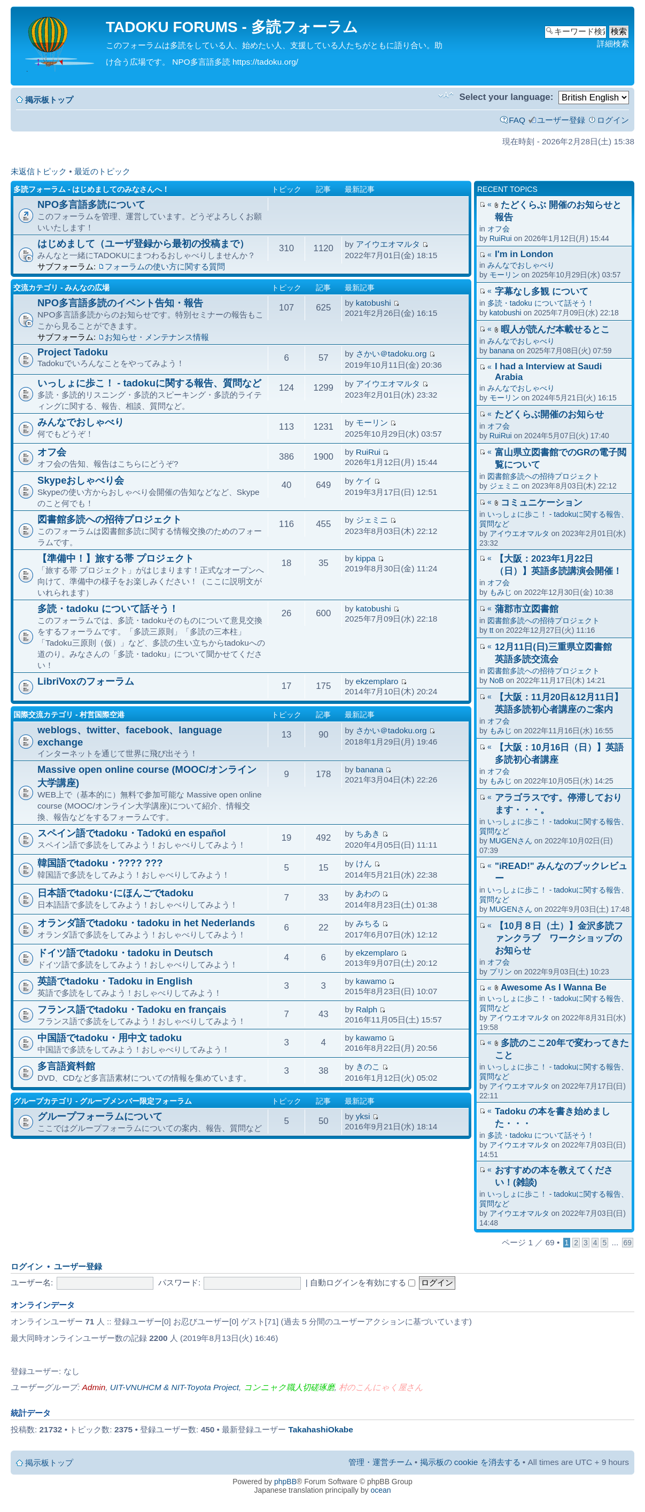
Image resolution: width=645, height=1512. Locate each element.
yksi (363, 1116)
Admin (94, 1387)
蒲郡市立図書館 (526, 609)
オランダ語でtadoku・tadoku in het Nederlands (146, 922)
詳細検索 (613, 43)
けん (364, 863)
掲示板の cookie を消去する (470, 1462)
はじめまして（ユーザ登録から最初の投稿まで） (143, 243)
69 (628, 1242)
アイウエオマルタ (519, 533)
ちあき (368, 833)
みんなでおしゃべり (521, 265)
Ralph (366, 1009)
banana (502, 350)
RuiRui (500, 238)
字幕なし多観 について (541, 291)
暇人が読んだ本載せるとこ (555, 329)
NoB (496, 680)
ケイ (364, 480)
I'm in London (524, 254)
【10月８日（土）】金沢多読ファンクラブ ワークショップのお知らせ (559, 938)
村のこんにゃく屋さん (381, 1387)
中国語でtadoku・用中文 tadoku (109, 1037)
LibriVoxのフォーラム (85, 681)
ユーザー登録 (561, 120)
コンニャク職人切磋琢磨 (289, 1387)
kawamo (371, 981)
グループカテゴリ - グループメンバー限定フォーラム (102, 1101)
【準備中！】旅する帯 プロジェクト (115, 558)
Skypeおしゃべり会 (80, 480)
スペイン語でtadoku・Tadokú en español (131, 833)
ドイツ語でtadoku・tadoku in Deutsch (125, 952)
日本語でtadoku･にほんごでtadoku (115, 892)
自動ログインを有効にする (362, 1282)
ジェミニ (504, 486)
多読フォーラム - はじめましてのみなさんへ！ (91, 189)
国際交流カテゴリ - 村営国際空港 (69, 714)
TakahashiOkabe (321, 1429)
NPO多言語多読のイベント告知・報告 (120, 302)
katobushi (505, 312)
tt (491, 630)
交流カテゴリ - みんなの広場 (61, 287)
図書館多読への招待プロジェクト (543, 476)
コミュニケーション (541, 503)
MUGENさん (510, 840)
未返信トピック (39, 171)
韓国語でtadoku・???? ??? (100, 863)
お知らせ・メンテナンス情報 (157, 337)
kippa (366, 558)
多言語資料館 (66, 1066)
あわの (368, 893)
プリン (500, 971)
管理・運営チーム (380, 1462)
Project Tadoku (72, 352)
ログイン (613, 120)
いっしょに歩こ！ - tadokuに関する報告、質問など (149, 383)
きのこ (368, 1066)
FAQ (517, 120)
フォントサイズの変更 (446, 95)
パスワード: (179, 1282)
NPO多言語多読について (91, 204)
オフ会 (498, 228)
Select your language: (506, 97)
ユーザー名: (32, 1282)
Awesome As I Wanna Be (554, 987)
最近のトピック (102, 171)
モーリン (504, 274)
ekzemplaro (377, 681)
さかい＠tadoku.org (391, 353)
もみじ (500, 592)
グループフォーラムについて (99, 1116)
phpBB (285, 1481)
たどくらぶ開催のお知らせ (549, 414)
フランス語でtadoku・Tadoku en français (132, 1009)
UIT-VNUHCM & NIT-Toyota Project (174, 1387)
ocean (380, 1490)
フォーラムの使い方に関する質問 (165, 266)
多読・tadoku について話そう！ (540, 303)
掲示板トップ (49, 99)
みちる (368, 923)
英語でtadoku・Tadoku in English (114, 981)
